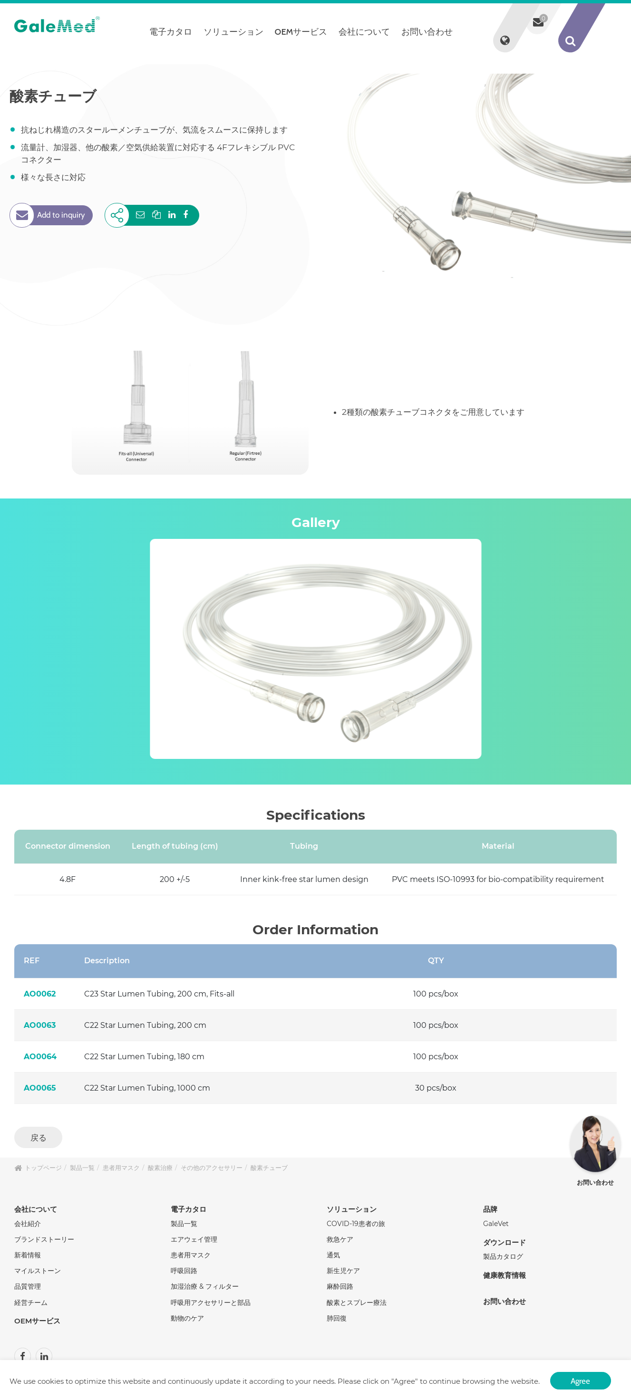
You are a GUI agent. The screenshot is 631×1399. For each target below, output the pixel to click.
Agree (580, 1379)
